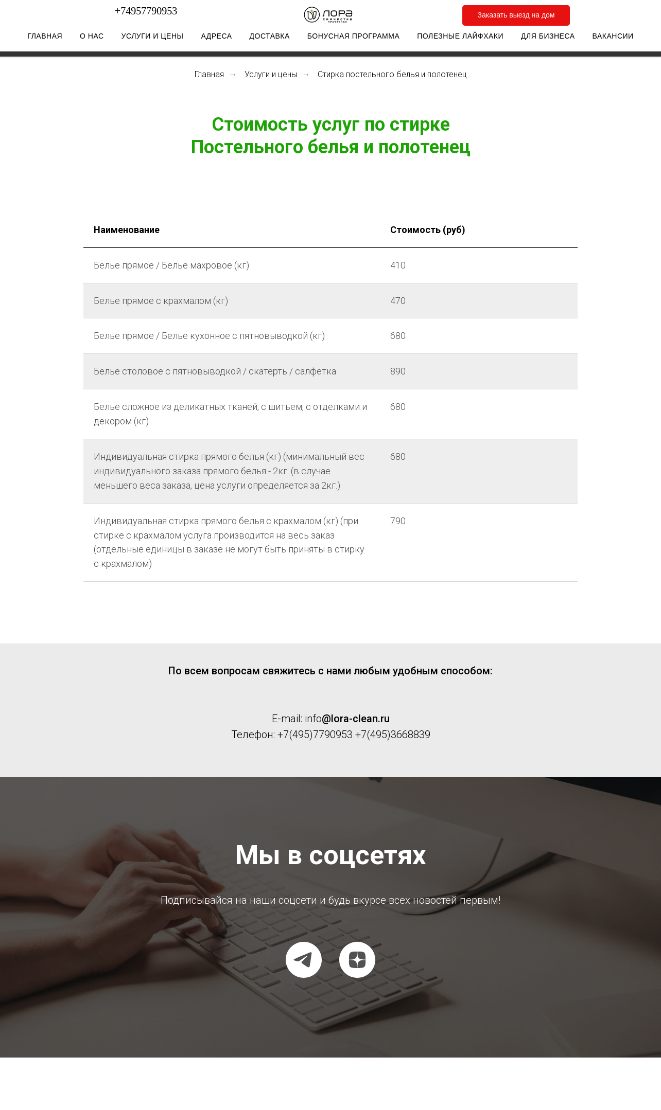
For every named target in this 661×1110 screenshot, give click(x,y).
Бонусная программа (353, 38)
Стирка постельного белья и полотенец (392, 74)
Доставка (270, 38)
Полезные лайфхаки (460, 38)
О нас (92, 38)
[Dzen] (357, 960)
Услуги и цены (152, 38)
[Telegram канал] (304, 960)
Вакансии (613, 38)
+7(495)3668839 (392, 734)
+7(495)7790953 (315, 734)
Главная (44, 38)
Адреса (216, 38)
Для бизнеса (548, 38)
